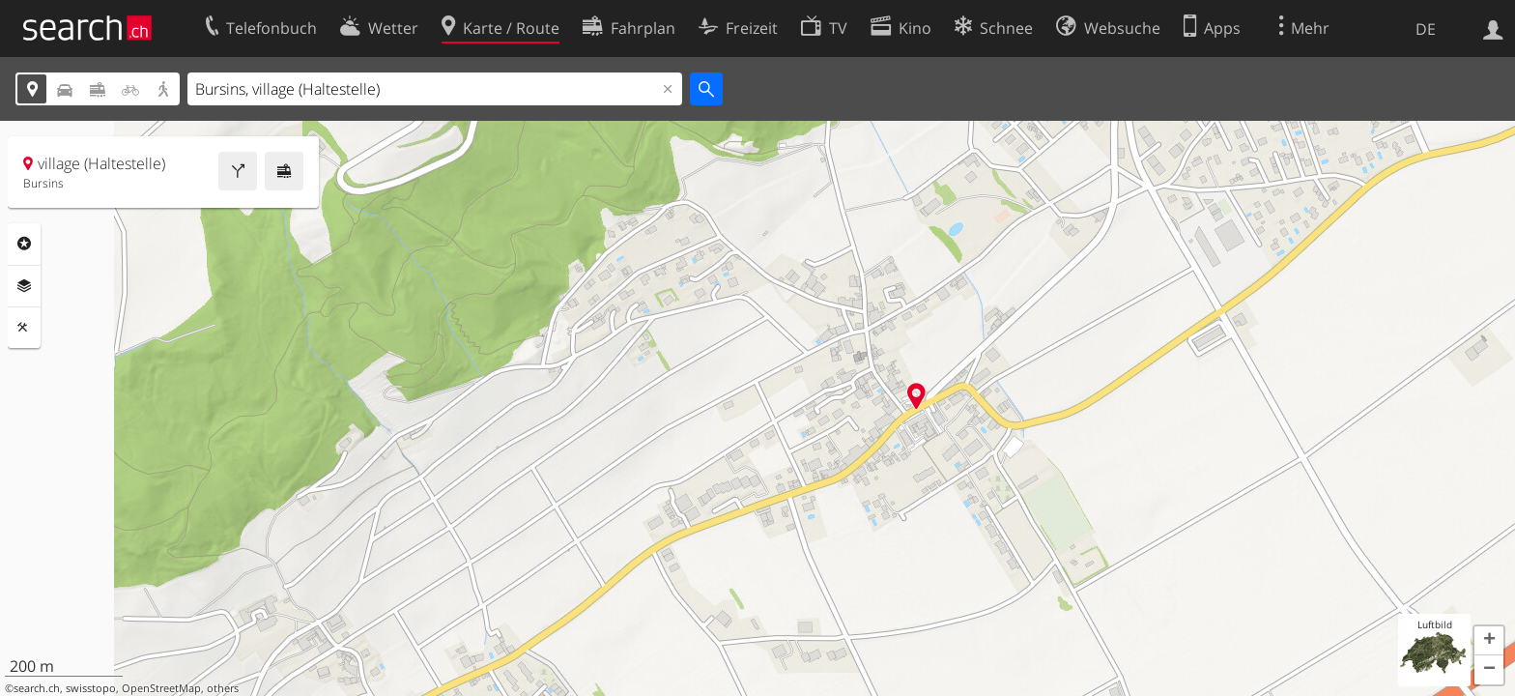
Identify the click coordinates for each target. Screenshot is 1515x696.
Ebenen (24, 286)
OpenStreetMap (161, 688)
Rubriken (24, 243)
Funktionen (24, 327)
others (223, 688)
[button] (1488, 640)
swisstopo (91, 688)
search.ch (37, 688)
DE (1425, 29)
